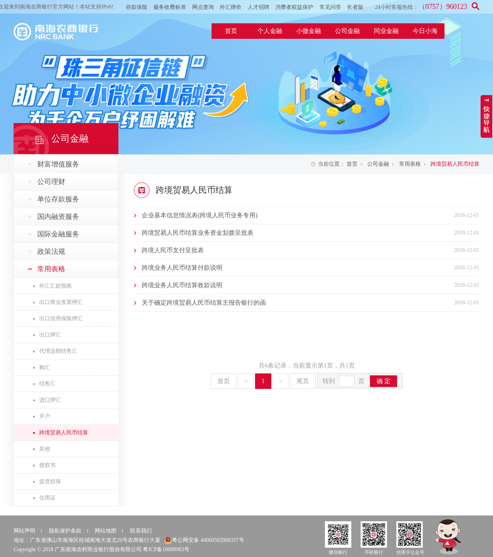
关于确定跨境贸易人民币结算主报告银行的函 (204, 302)
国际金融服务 (58, 234)
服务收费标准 (169, 7)
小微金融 (308, 31)
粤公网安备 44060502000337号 (204, 540)
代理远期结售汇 (58, 351)
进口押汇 (50, 400)
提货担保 (50, 481)
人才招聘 (258, 7)
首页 (231, 31)
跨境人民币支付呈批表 (173, 250)
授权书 (47, 465)
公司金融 (347, 31)
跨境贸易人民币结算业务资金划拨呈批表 (197, 232)
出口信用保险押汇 (61, 318)
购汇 (44, 367)
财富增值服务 (58, 164)
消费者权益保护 (294, 7)
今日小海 (425, 31)
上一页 (245, 381)
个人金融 (269, 31)
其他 (44, 449)
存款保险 (137, 7)
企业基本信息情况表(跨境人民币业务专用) (200, 215)
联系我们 (141, 531)
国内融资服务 (58, 216)
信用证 (47, 498)
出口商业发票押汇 (61, 302)
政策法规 (51, 251)
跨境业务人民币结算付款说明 (182, 267)
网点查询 (203, 7)
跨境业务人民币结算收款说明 (182, 285)
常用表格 (410, 164)
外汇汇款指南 (55, 286)
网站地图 (105, 531)
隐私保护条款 (65, 531)
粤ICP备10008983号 (166, 549)
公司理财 (51, 182)
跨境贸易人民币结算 (63, 433)
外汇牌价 (230, 7)
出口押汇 (50, 335)
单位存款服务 (58, 199)
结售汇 (47, 384)
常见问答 (330, 7)
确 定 (384, 381)
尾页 (303, 381)
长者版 (355, 7)
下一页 (280, 381)
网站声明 (24, 531)
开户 (44, 416)
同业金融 (386, 31)
